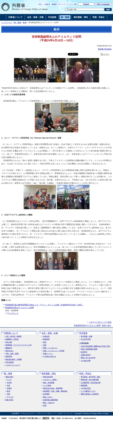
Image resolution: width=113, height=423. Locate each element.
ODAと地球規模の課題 (89, 349)
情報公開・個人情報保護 (90, 380)
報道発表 (46, 339)
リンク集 (73, 4)
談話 (44, 342)
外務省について (11, 333)
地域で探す (9, 377)
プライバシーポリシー (46, 413)
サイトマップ (63, 4)
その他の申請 (86, 388)
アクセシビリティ (28, 413)
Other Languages (103, 4)
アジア (9, 380)
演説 (44, 345)
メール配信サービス (88, 391)
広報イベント (48, 354)
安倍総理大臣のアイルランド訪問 (19, 308)
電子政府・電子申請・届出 (90, 377)
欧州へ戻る (106, 325)
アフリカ (10, 397)
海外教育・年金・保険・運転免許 (55, 391)
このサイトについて (12, 365)
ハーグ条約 (47, 385)
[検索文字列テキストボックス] (84, 9)
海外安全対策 (48, 377)
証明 (44, 405)
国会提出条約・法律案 (13, 359)
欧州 (24, 23)
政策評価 (8, 356)
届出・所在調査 (48, 383)
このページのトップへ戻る (100, 322)
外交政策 (83, 333)
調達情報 (84, 385)
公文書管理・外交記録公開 (90, 383)
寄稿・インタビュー (50, 348)
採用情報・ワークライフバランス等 (18, 345)
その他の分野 (86, 361)
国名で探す (9, 400)
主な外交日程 (86, 339)
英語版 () (105, 49)
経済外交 (84, 352)
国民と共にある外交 (88, 358)
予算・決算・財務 (11, 354)
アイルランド (12, 313)
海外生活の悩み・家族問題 (53, 388)
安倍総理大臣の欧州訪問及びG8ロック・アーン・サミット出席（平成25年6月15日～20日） (44, 305)
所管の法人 (9, 351)
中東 (8, 394)
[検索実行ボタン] (108, 9)
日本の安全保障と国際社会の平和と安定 (95, 346)
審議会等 (8, 348)
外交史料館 (9, 362)
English (86, 4)
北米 (8, 385)
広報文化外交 (86, 355)
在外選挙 (46, 394)
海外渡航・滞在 (49, 373)
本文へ (40, 4)
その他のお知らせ (49, 356)
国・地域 (17, 23)
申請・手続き (85, 373)
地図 (47, 418)
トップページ (6, 23)
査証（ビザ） (48, 397)
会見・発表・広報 (50, 333)
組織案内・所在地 (11, 339)
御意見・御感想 (51, 4)
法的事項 (15, 413)
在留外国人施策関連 (50, 400)
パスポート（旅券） (50, 380)
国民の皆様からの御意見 (90, 394)
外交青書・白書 (86, 336)
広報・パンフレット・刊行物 (53, 351)
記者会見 (46, 336)
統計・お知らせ (48, 403)
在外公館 (8, 342)
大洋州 (9, 383)
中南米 (9, 388)
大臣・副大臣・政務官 (13, 336)
